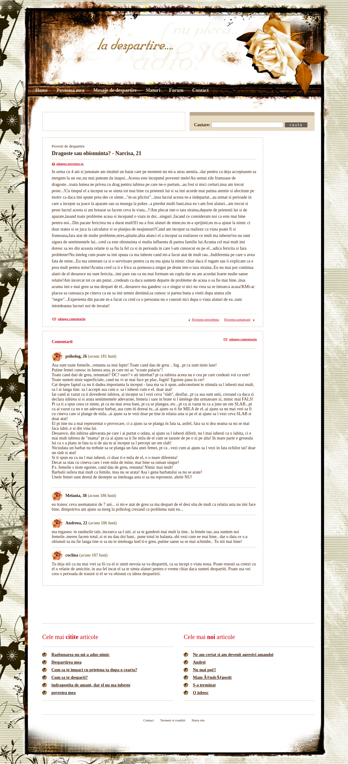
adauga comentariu (71, 319)
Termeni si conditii (172, 720)
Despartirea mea (66, 662)
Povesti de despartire (68, 146)
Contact (200, 90)
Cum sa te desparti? (69, 677)
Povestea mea (71, 90)
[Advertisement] (114, 121)
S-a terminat (204, 685)
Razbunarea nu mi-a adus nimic (80, 654)
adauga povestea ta (69, 163)
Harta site (198, 720)
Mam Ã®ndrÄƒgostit (212, 677)
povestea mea (63, 692)
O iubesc (201, 692)
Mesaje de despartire (115, 90)
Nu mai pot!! (204, 670)
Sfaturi (153, 90)
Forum (176, 90)
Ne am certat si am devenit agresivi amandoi (233, 654)
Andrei (199, 662)
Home (41, 90)
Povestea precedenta (205, 319)
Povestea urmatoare (237, 319)
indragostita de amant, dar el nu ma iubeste (90, 685)
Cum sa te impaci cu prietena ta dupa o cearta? (94, 670)
